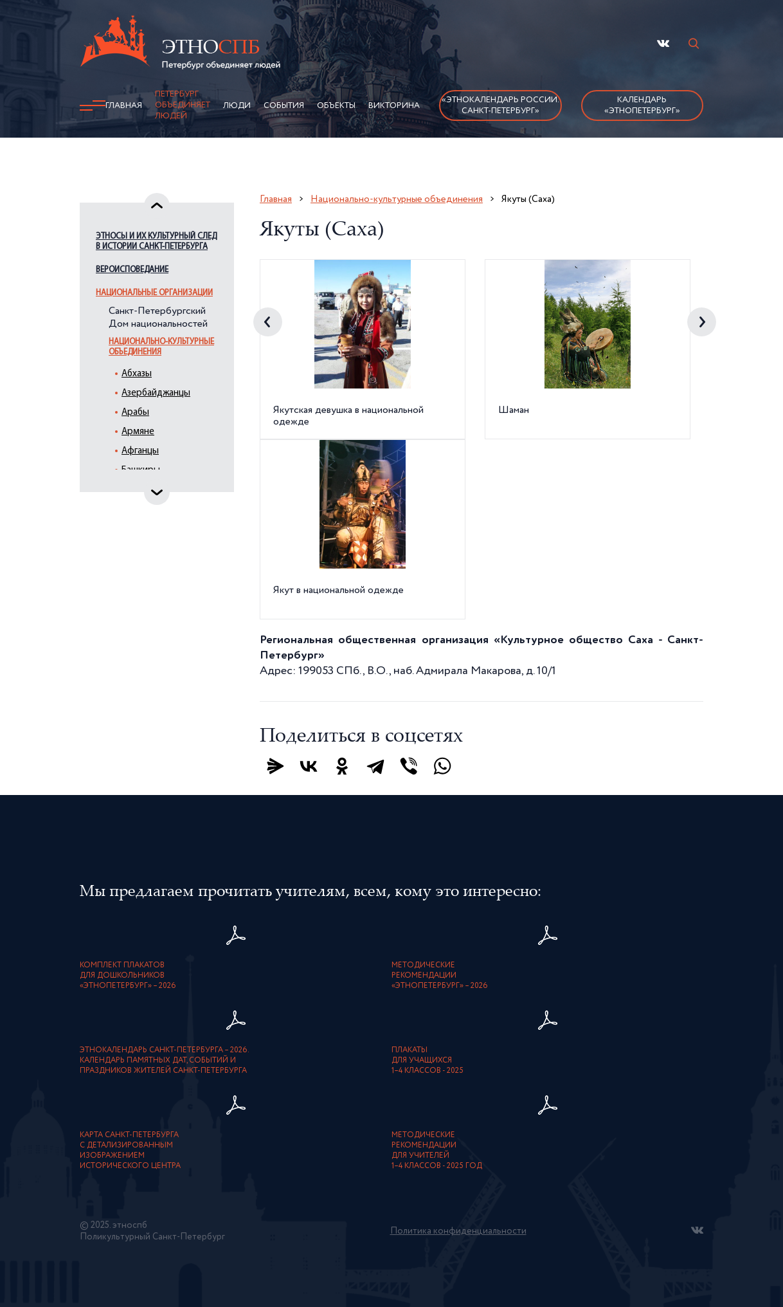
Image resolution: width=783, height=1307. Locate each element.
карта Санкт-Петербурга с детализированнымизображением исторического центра (130, 1150)
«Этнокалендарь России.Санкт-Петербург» (500, 105)
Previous (267, 321)
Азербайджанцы (156, 393)
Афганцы (140, 451)
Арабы (135, 412)
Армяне (138, 432)
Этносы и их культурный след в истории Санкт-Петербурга (156, 241)
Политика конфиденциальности (458, 1231)
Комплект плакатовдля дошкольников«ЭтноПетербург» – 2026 (128, 976)
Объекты (336, 106)
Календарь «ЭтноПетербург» (642, 105)
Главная (123, 106)
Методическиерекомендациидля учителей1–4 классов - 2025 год (437, 1150)
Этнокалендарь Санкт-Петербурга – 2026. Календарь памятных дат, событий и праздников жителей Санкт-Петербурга (164, 1061)
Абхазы (137, 374)
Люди (237, 106)
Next (701, 321)
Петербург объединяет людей (182, 105)
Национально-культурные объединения (161, 347)
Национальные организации (154, 293)
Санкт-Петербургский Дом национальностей (158, 317)
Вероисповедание (132, 270)
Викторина (394, 106)
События (284, 106)
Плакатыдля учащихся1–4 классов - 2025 (428, 1061)
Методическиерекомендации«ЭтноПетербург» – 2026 (440, 976)
